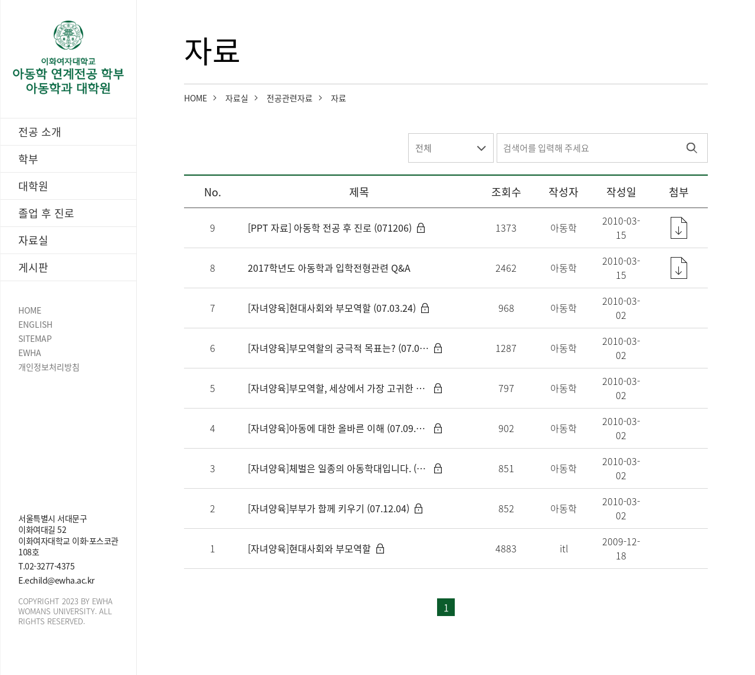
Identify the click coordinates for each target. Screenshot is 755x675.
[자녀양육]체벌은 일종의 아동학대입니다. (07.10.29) (338, 468)
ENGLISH (35, 324)
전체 (423, 147)
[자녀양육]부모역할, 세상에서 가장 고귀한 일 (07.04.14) (338, 388)
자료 (338, 98)
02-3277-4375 (49, 566)
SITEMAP (35, 338)
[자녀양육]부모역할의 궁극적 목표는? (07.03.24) (338, 348)
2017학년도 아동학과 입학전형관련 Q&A (329, 268)
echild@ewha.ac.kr (59, 580)
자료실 (236, 98)
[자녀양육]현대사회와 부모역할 (309, 548)
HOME (29, 310)
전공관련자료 (290, 98)
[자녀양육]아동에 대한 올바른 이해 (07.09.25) (338, 428)
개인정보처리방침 (49, 367)
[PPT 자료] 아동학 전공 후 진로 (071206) (330, 227)
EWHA (29, 352)
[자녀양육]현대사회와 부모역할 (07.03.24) (332, 308)
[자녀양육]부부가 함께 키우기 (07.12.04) (328, 508)
